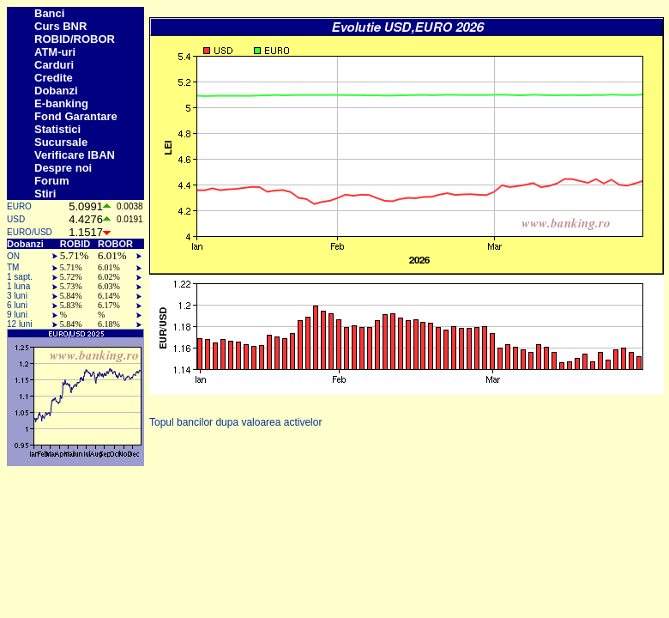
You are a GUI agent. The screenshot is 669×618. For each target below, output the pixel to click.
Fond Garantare (76, 116)
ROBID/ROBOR (74, 39)
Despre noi (63, 167)
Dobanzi (56, 90)
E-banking (61, 103)
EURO (19, 206)
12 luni (19, 324)
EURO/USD (29, 232)
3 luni (17, 295)
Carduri (54, 64)
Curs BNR (60, 26)
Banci (49, 13)
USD (16, 219)
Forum (51, 180)
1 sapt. (20, 277)
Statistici (57, 129)
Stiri (45, 193)
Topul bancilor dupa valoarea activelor (235, 422)
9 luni (17, 314)
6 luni (17, 305)
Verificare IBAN (74, 154)
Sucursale (60, 142)
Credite (53, 77)
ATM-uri (54, 51)
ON (13, 256)
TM (13, 267)
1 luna (18, 286)
